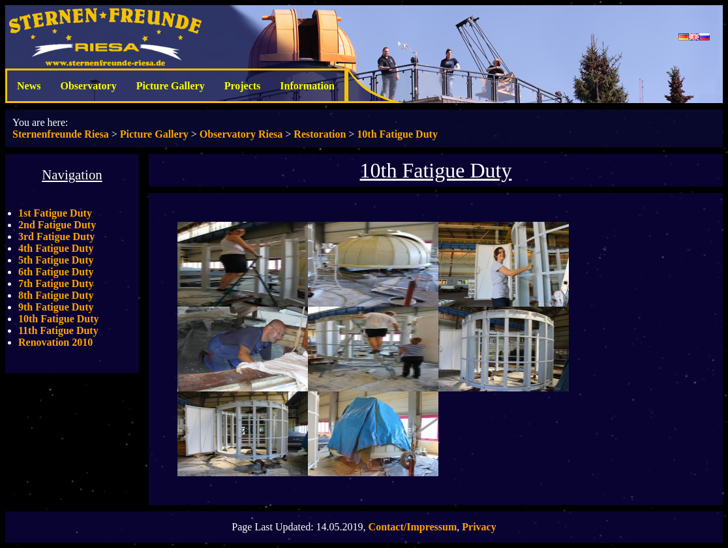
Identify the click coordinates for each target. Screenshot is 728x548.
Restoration (320, 134)
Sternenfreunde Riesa (60, 134)
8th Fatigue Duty (56, 295)
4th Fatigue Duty (56, 248)
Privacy (479, 526)
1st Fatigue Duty (55, 213)
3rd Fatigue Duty (56, 236)
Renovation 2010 (55, 342)
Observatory (88, 85)
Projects (242, 85)
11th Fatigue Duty (58, 330)
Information (307, 85)
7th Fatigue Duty (56, 283)
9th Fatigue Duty (56, 306)
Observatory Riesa (241, 134)
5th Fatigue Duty (56, 260)
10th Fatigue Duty (397, 134)
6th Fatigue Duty (56, 271)
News (28, 85)
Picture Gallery (170, 85)
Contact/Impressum (413, 526)
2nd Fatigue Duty (57, 224)
